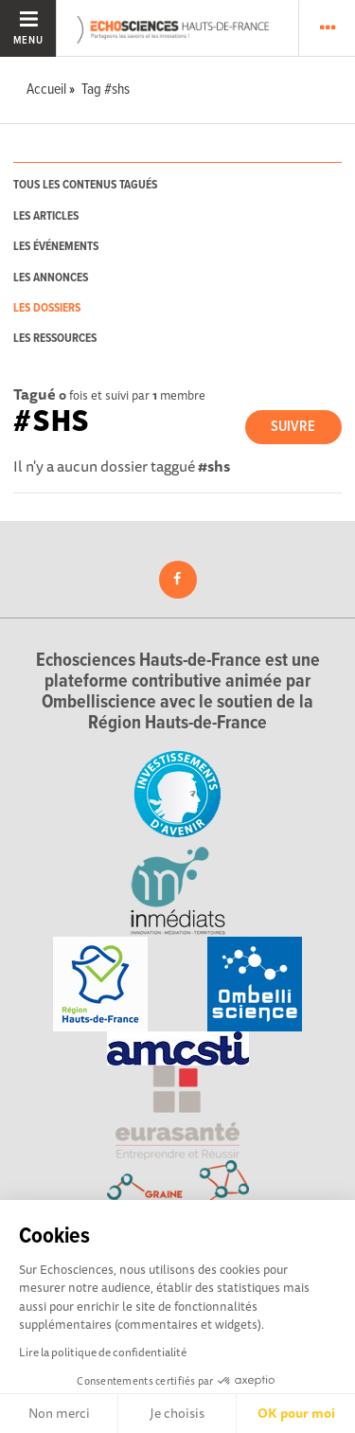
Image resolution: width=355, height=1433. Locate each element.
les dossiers (46, 308)
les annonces (50, 278)
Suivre (293, 427)
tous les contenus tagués (85, 185)
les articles (46, 216)
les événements (55, 247)
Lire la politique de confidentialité (102, 1352)
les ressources (55, 339)
